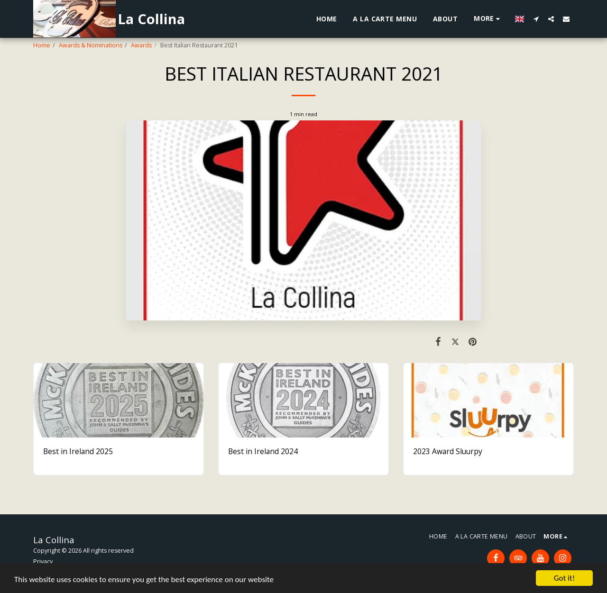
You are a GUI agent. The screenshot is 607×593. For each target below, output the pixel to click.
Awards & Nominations (90, 45)
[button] (536, 18)
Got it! (564, 578)
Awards (141, 45)
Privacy (43, 561)
